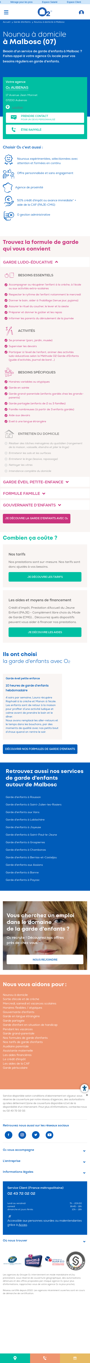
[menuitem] (15, 1358)
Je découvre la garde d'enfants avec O (36, 518)
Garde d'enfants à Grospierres (25, 842)
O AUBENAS (17, 87)
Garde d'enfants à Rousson (23, 797)
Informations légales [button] (18, 1172)
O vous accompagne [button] (18, 1150)
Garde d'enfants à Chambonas (26, 849)
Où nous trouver (15, 1240)
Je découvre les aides (45, 632)
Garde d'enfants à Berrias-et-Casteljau (31, 857)
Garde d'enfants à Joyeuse (23, 827)
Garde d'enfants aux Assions (24, 864)
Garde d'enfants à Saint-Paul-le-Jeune (31, 834)
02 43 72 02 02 (15, 1110)
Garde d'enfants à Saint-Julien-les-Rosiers (33, 804)
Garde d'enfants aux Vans (22, 812)
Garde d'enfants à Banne (22, 872)
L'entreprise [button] (11, 1161)
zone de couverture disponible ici (46, 1103)
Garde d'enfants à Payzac (23, 880)
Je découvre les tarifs (45, 577)
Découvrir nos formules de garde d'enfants (40, 749)
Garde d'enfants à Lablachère (25, 819)
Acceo (22, 1225)
